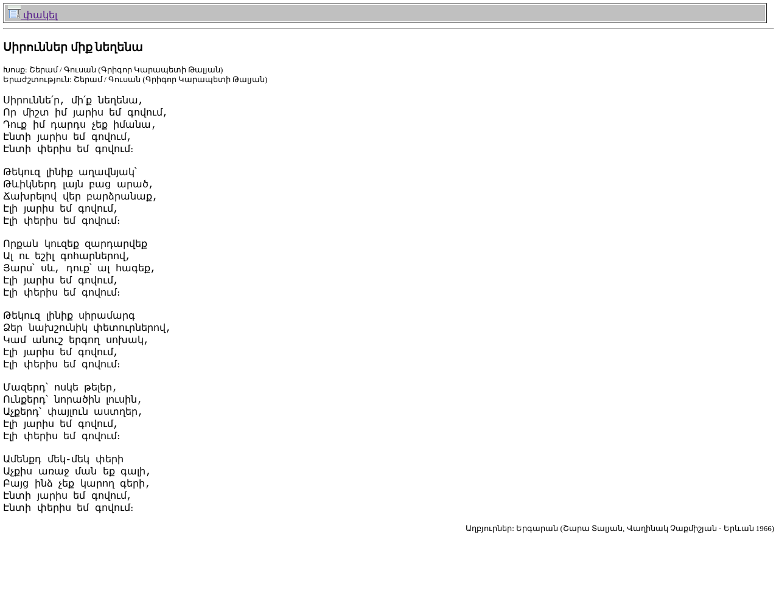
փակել (32, 15)
